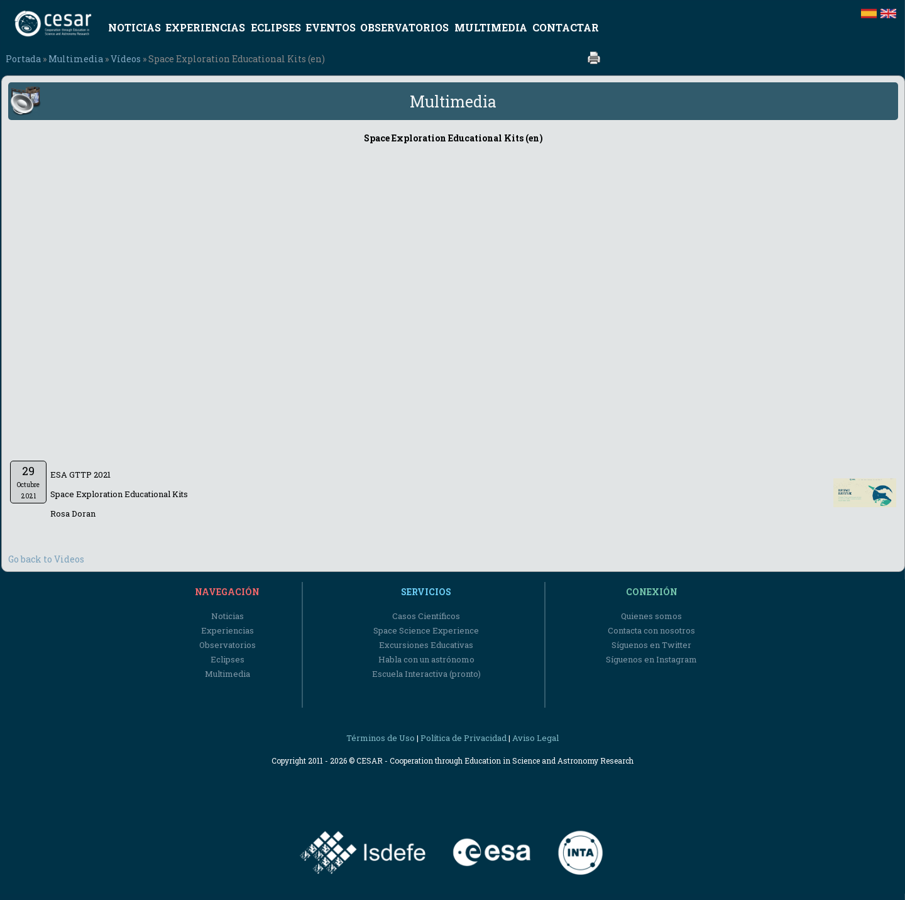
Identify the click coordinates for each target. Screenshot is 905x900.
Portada (23, 59)
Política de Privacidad (463, 738)
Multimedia (75, 59)
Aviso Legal (535, 738)
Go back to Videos (46, 559)
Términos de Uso (380, 738)
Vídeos (126, 59)
